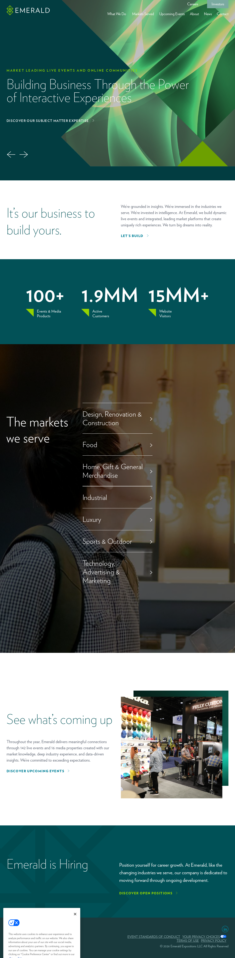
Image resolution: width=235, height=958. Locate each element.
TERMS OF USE (188, 941)
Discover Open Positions (146, 893)
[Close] (75, 919)
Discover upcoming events (35, 771)
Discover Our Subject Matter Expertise (48, 121)
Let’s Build (132, 236)
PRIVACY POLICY (213, 941)
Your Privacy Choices (201, 937)
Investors (218, 4)
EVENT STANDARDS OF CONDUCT (153, 937)
